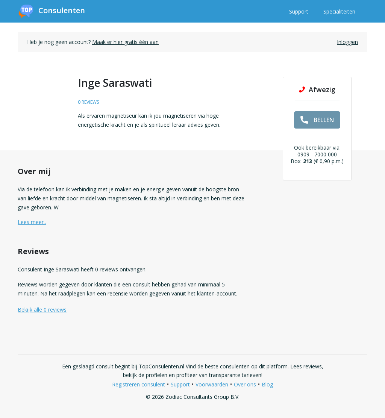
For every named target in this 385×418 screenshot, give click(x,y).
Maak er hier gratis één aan (125, 41)
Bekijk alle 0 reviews (42, 309)
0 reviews (88, 102)
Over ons (245, 384)
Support (298, 11)
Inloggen (347, 41)
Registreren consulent (138, 384)
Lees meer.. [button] (32, 222)
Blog (267, 384)
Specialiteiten (339, 11)
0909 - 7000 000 (317, 154)
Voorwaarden (212, 384)
